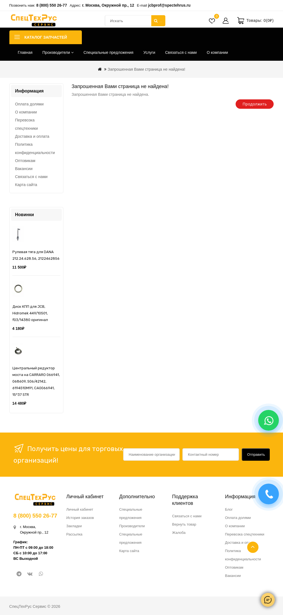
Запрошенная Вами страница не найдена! (146, 69)
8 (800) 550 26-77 (51, 5)
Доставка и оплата (32, 136)
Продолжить (254, 104)
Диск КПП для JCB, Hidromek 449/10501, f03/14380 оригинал (30, 313)
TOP (253, 547)
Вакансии (24, 168)
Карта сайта (26, 184)
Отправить (256, 454)
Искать (157, 20)
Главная (25, 52)
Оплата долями (29, 104)
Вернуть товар (184, 524)
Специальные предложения (108, 52)
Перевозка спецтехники (26, 124)
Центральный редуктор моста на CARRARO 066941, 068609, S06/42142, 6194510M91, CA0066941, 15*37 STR (36, 381)
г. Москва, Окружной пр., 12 (108, 5)
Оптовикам (25, 160)
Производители (58, 52)
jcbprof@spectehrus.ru (169, 5)
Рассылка (74, 534)
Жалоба (179, 533)
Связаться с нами (181, 52)
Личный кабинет (79, 509)
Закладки (74, 526)
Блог (229, 509)
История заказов (80, 518)
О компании (217, 52)
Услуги (149, 52)
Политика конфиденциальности (35, 148)
